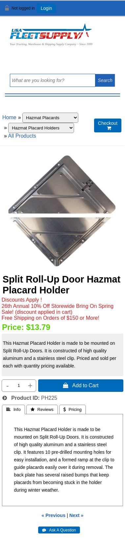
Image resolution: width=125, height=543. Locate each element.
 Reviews (42, 409)
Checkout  (107, 125)
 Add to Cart (80, 385)
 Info (13, 409)
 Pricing (72, 409)
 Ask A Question (59, 530)
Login (46, 8)
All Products (22, 136)
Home (9, 117)
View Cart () (99, 11)
